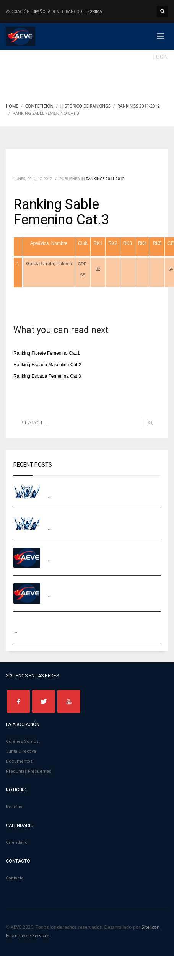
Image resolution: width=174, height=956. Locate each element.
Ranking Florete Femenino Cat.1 (46, 353)
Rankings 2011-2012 (105, 178)
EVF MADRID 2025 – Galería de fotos (56, 621)
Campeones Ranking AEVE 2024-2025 (92, 486)
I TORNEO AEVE (65, 585)
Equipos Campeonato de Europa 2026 (92, 517)
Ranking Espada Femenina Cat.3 (47, 376)
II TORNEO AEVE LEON (73, 549)
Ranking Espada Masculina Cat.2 (47, 364)
